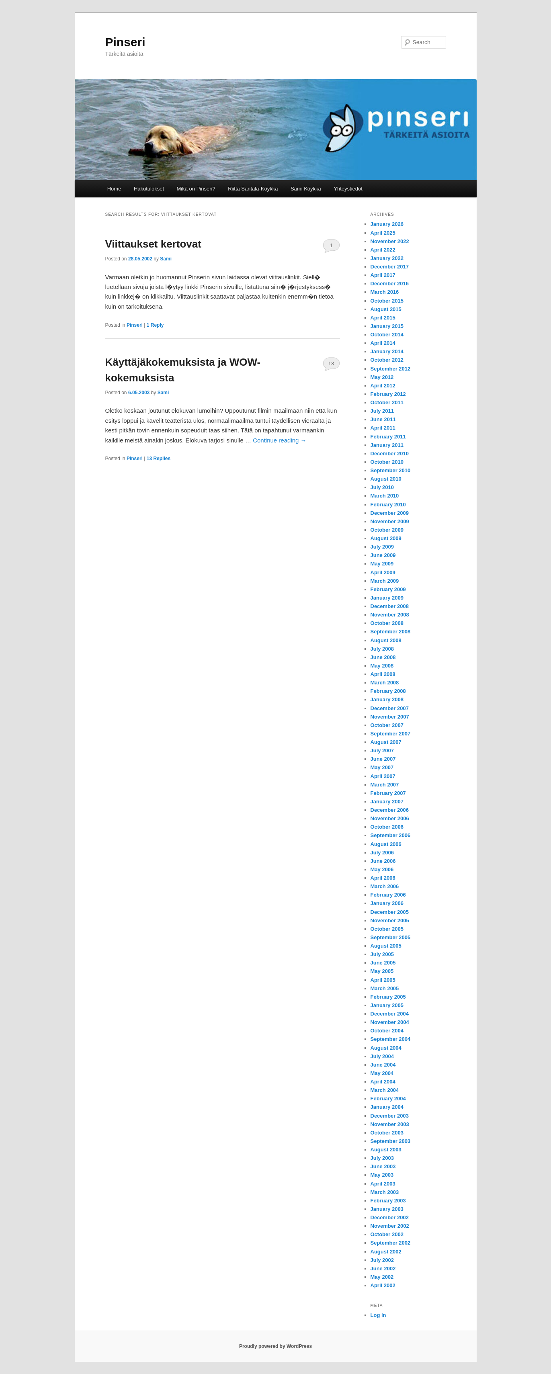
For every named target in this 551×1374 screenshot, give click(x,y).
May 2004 (382, 1073)
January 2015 (387, 326)
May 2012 (382, 377)
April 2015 (383, 318)
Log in (378, 1315)
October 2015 (387, 301)
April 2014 (383, 343)
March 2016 (385, 292)
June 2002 (383, 1268)
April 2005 (383, 980)
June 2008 (383, 657)
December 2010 (390, 453)
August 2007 (386, 742)
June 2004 (383, 1065)
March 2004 (385, 1090)
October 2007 (387, 725)
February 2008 (388, 691)
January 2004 (387, 1107)
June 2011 (383, 419)
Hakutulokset (149, 189)
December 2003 (390, 1116)
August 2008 (386, 640)
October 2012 (387, 360)
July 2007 (382, 750)
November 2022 (390, 241)
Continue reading (279, 440)
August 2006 (386, 844)
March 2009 (385, 581)
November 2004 (390, 1022)
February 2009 (388, 589)
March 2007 (385, 785)
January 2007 (387, 802)
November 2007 (390, 717)
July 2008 (382, 649)
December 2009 (390, 513)
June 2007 (383, 759)
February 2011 (388, 437)
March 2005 (385, 988)
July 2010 (382, 487)
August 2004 (386, 1048)
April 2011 (383, 428)
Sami (166, 259)
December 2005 (390, 912)
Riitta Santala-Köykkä (253, 189)
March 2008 (385, 683)
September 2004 (391, 1039)
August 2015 (386, 309)
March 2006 (385, 886)
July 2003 (382, 1158)
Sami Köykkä (306, 189)
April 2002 (383, 1285)
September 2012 (391, 369)
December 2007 (390, 708)
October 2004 (387, 1031)
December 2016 (390, 284)
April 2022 (383, 250)
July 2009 (382, 547)
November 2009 (390, 521)
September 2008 (391, 632)
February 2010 (388, 505)
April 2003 (383, 1184)
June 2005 (383, 963)
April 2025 (383, 233)
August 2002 (386, 1252)
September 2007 (391, 734)
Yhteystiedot (348, 189)
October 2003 (387, 1133)
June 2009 (383, 555)
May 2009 (382, 564)
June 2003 (383, 1166)
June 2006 (383, 861)
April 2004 (383, 1082)
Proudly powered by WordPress (275, 1346)
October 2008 (387, 623)
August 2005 (386, 946)
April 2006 (383, 878)
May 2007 (382, 767)
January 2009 (387, 598)
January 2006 (387, 903)
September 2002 (391, 1243)
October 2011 (387, 402)
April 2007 (383, 776)
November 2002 (390, 1226)
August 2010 (386, 479)
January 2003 (387, 1209)
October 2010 (387, 462)
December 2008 (390, 606)
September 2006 (391, 835)
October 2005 (387, 929)
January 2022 (387, 258)
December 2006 (390, 810)
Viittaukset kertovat (153, 244)
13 (331, 363)
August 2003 (386, 1150)
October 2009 (387, 530)
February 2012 (388, 394)
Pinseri (125, 42)
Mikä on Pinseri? (196, 189)
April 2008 (383, 674)
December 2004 (390, 1014)
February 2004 (388, 1099)
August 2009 (386, 538)
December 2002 (390, 1217)
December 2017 (390, 267)
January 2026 (387, 224)
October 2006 (387, 827)
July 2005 (382, 954)
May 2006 (382, 869)
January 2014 (387, 351)
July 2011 (382, 411)
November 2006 (390, 818)
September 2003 (391, 1141)
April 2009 (383, 572)
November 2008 (390, 615)
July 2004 (382, 1056)
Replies (158, 458)
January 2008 (387, 699)
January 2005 (387, 1005)
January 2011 (387, 445)
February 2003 (388, 1201)
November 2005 (390, 920)
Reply (155, 325)
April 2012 (383, 386)
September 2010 (391, 470)
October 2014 (387, 335)
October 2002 (387, 1234)
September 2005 (391, 937)
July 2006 (382, 853)
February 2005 (388, 997)
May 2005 (382, 971)
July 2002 (382, 1260)
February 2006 (388, 895)
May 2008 (382, 666)
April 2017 (383, 275)
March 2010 (385, 496)
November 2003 (390, 1124)
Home (114, 189)
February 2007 (388, 793)
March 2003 (385, 1192)
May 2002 (382, 1277)
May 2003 (382, 1175)
